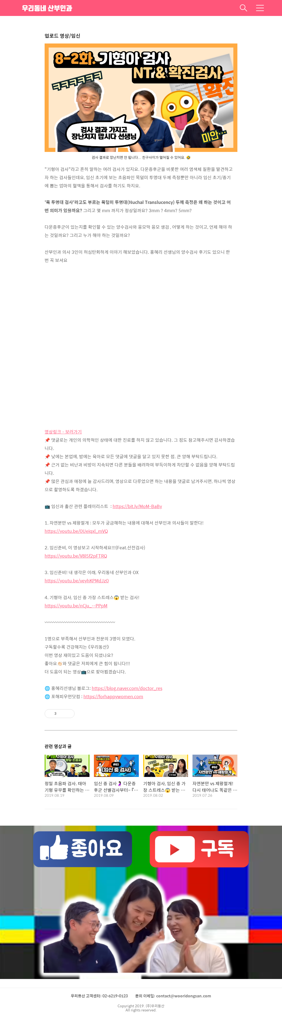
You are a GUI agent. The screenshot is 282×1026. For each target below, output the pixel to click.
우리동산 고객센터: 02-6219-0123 (99, 996)
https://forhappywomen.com (113, 696)
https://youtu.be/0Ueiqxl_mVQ (76, 531)
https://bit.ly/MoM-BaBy (137, 506)
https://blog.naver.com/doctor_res (127, 688)
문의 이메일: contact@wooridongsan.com (173, 996)
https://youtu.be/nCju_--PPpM (76, 605)
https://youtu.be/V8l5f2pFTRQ (76, 555)
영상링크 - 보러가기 (63, 431)
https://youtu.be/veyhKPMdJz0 (77, 580)
